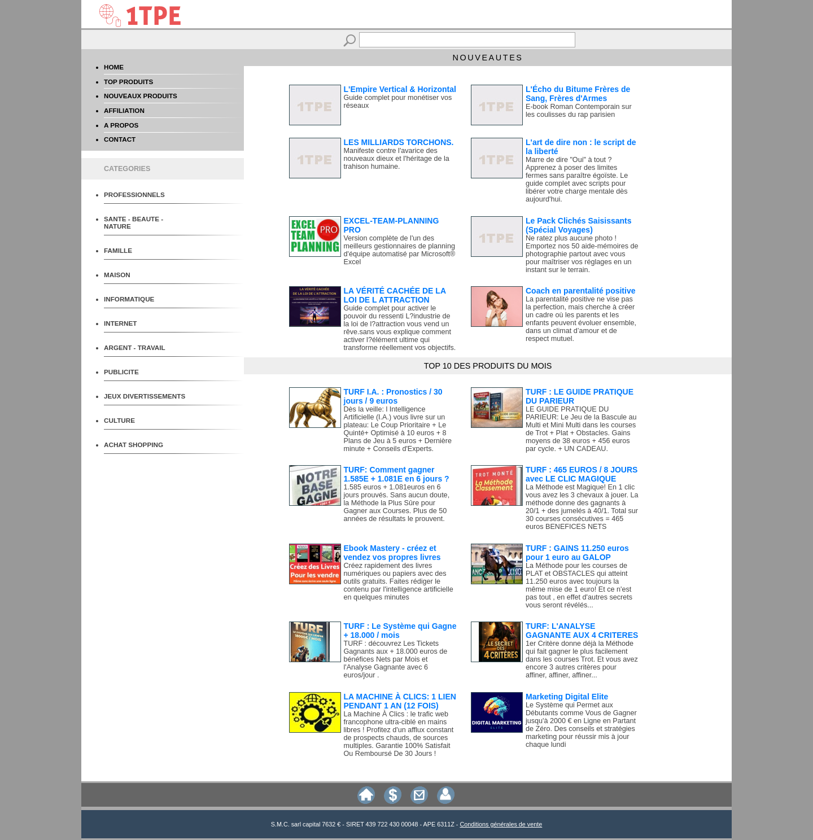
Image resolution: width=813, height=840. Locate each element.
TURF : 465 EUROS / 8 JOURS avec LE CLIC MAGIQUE (581, 474)
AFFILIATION (124, 110)
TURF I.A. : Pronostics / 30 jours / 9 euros (393, 396)
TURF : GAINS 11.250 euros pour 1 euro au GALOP (577, 553)
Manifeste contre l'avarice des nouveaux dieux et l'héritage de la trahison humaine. (396, 158)
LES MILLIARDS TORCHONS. (399, 142)
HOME (114, 67)
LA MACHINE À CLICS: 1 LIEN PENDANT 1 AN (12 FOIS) (400, 701)
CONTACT (120, 139)
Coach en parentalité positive (581, 290)
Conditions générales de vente (501, 824)
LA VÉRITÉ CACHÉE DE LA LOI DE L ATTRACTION (395, 295)
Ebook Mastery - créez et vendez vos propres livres (392, 553)
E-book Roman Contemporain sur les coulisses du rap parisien (579, 111)
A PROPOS (121, 125)
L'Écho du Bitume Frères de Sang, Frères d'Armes (578, 94)
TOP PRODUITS (128, 81)
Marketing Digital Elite (567, 696)
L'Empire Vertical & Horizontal (400, 89)
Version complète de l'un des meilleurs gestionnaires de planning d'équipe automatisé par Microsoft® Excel (400, 250)
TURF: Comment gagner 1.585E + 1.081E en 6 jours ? (396, 474)
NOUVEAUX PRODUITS (140, 95)
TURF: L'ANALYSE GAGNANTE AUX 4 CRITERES (582, 631)
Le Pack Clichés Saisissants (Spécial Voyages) (579, 225)
